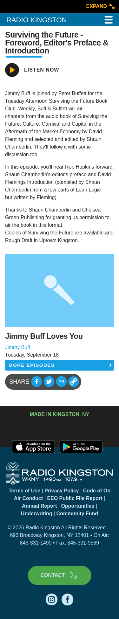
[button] (36, 381)
